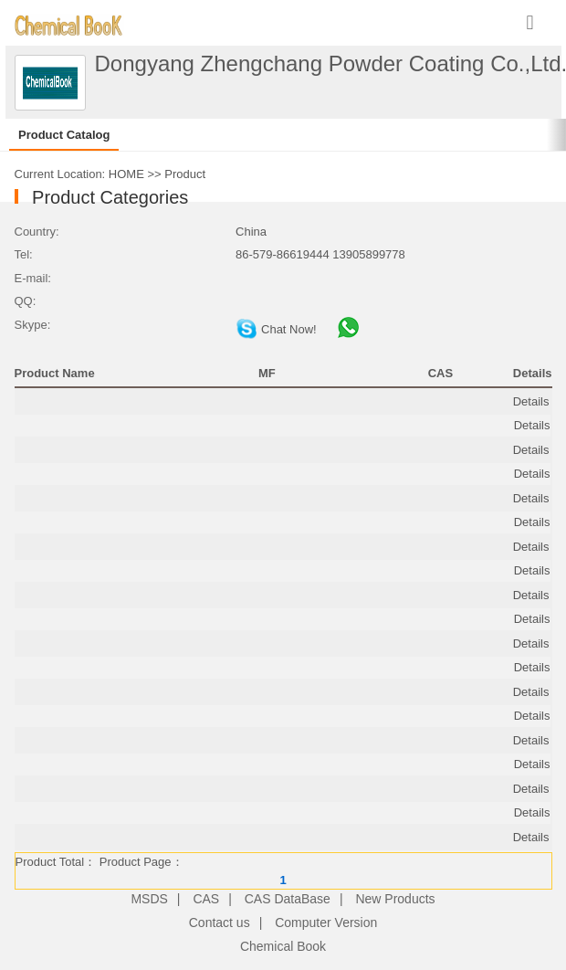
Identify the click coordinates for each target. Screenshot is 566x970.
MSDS (149, 898)
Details (531, 401)
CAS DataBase (287, 898)
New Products (395, 898)
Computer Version (326, 922)
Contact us (219, 922)
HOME (126, 174)
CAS (206, 898)
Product (184, 174)
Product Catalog (64, 135)
